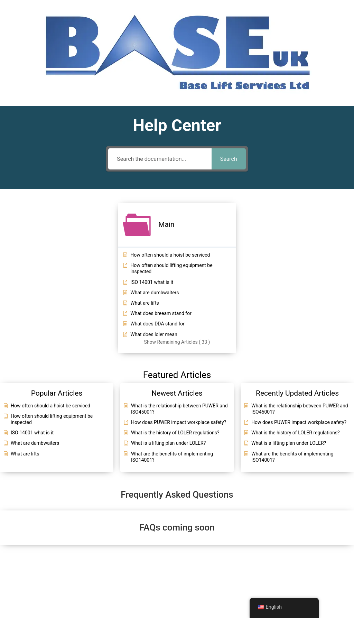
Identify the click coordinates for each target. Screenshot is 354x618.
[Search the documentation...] (159, 158)
